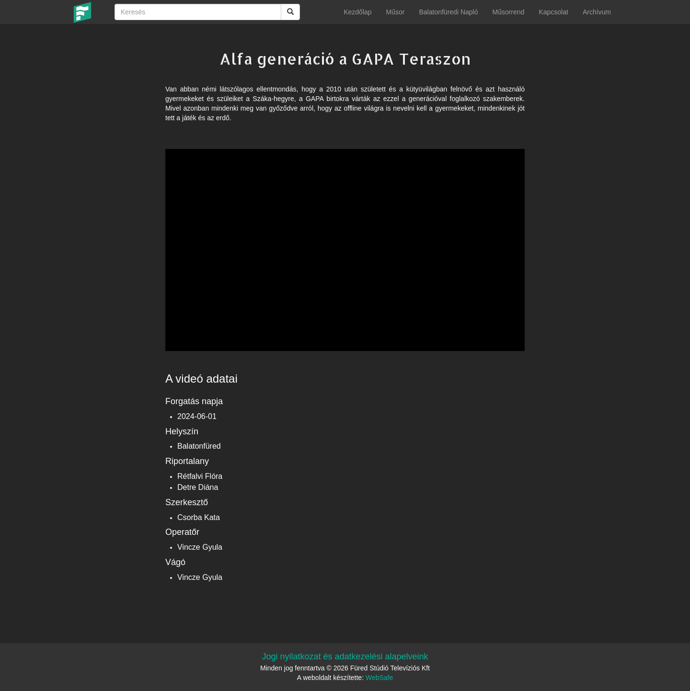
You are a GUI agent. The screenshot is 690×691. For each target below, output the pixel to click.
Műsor (395, 12)
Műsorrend (508, 12)
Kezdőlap (357, 12)
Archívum (597, 12)
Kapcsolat (553, 12)
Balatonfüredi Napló (448, 12)
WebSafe (379, 677)
